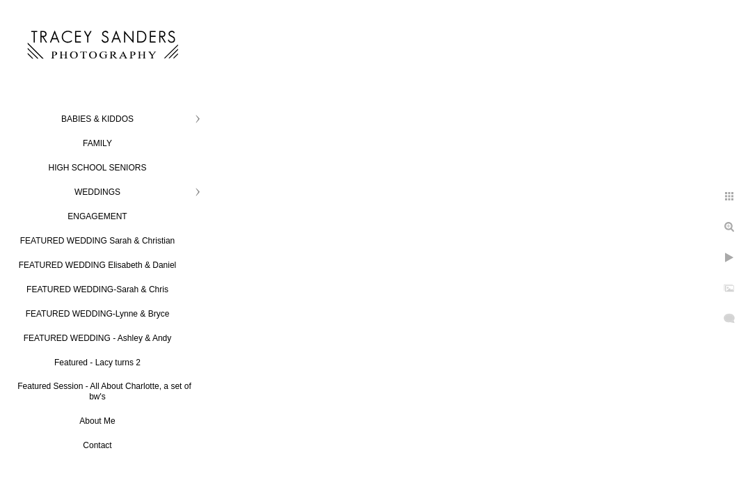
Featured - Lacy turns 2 (97, 362)
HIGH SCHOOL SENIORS (98, 168)
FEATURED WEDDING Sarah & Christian (97, 241)
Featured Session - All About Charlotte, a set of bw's (104, 391)
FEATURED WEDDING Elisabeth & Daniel (98, 265)
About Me (97, 421)
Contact (97, 445)
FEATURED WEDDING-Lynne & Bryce (98, 314)
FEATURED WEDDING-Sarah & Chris (97, 289)
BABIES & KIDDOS (97, 119)
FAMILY (97, 143)
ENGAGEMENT (97, 216)
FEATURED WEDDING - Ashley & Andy (98, 338)
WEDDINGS (97, 192)
